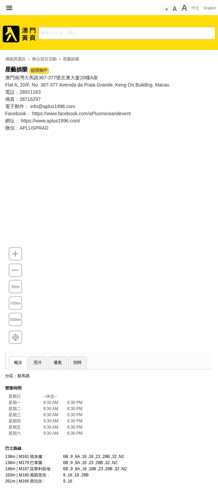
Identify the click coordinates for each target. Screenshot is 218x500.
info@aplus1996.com (52, 106)
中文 (195, 8)
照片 (38, 362)
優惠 (58, 362)
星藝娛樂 (71, 59)
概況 (18, 362)
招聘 (77, 362)
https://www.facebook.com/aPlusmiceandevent (81, 113)
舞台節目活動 (44, 59)
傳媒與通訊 (15, 59)
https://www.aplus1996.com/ (50, 120)
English (210, 8)
